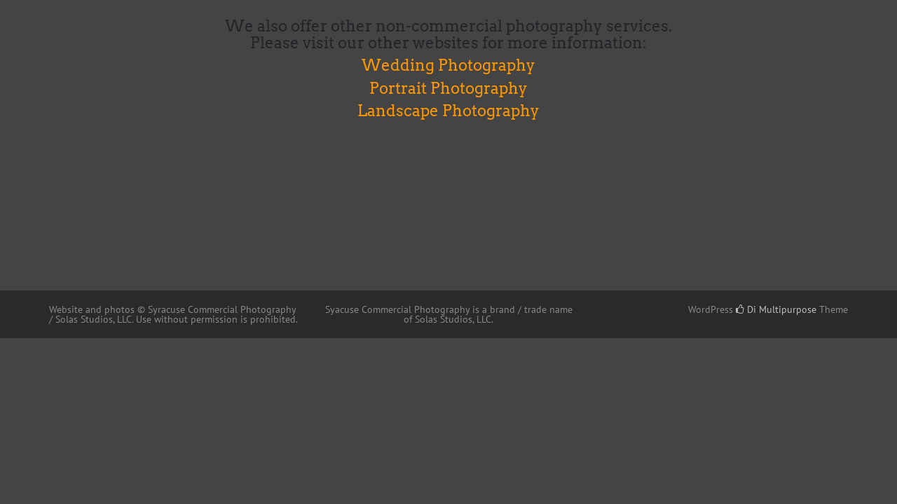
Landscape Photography (448, 111)
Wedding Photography (448, 65)
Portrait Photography (448, 88)
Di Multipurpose (776, 309)
